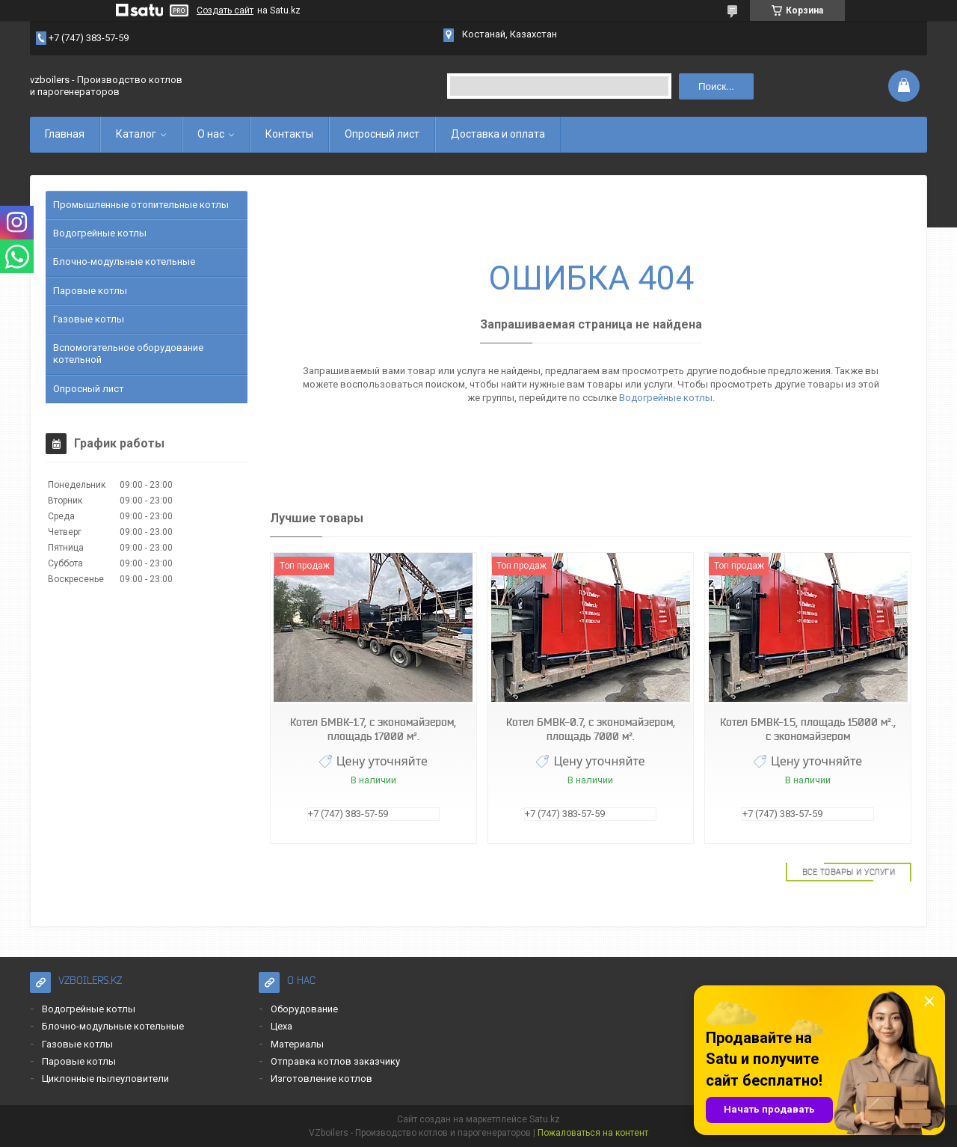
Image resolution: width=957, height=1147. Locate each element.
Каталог (136, 134)
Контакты (289, 134)
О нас (210, 134)
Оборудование (304, 1009)
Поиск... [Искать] (716, 86)
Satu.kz (544, 1119)
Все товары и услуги (849, 871)
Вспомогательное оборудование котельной (128, 353)
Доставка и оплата (498, 134)
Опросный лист (382, 134)
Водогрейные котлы (666, 397)
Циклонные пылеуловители (105, 1078)
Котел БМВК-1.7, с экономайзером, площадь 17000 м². (373, 729)
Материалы (297, 1044)
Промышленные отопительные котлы (141, 204)
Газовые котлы (88, 319)
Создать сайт (225, 10)
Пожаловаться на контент (593, 1133)
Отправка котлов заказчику (335, 1061)
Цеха (281, 1026)
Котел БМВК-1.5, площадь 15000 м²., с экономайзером (808, 729)
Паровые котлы (90, 290)
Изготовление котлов (321, 1078)
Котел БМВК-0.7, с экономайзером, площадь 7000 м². (590, 729)
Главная (64, 134)
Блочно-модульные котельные (124, 261)
